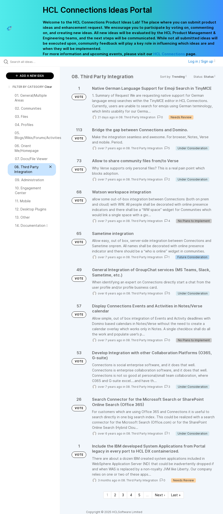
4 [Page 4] (131, 495)
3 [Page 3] (123, 495)
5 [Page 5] (139, 495)
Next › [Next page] (160, 495)
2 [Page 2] (115, 495)
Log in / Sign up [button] (201, 61)
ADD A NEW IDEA (30, 76)
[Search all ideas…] (32, 62)
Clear (48, 87)
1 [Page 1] (107, 495)
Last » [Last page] (176, 495)
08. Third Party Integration (137, 117)
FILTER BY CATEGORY (26, 87)
